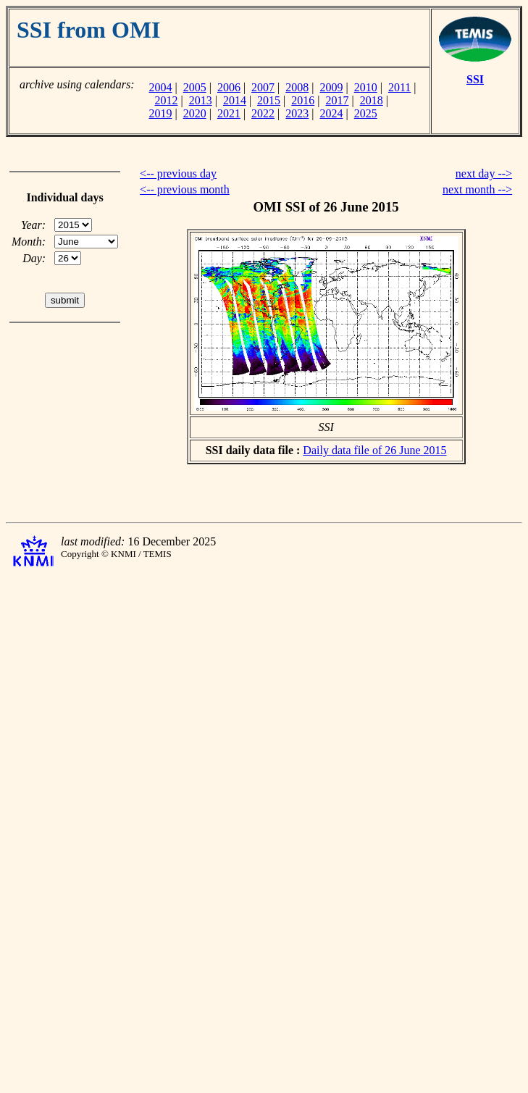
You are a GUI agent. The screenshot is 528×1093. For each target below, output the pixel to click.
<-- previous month (185, 189)
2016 (302, 100)
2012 (165, 100)
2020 (194, 113)
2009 (331, 87)
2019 (160, 113)
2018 (371, 100)
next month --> (477, 189)
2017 (337, 100)
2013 (200, 100)
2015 (268, 100)
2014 (234, 100)
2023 (297, 113)
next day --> (484, 173)
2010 (365, 87)
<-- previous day (178, 173)
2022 (263, 113)
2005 (194, 87)
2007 (263, 87)
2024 (331, 113)
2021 (228, 113)
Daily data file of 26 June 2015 (374, 450)
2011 (399, 87)
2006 (228, 87)
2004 (160, 87)
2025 (365, 113)
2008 (297, 87)
